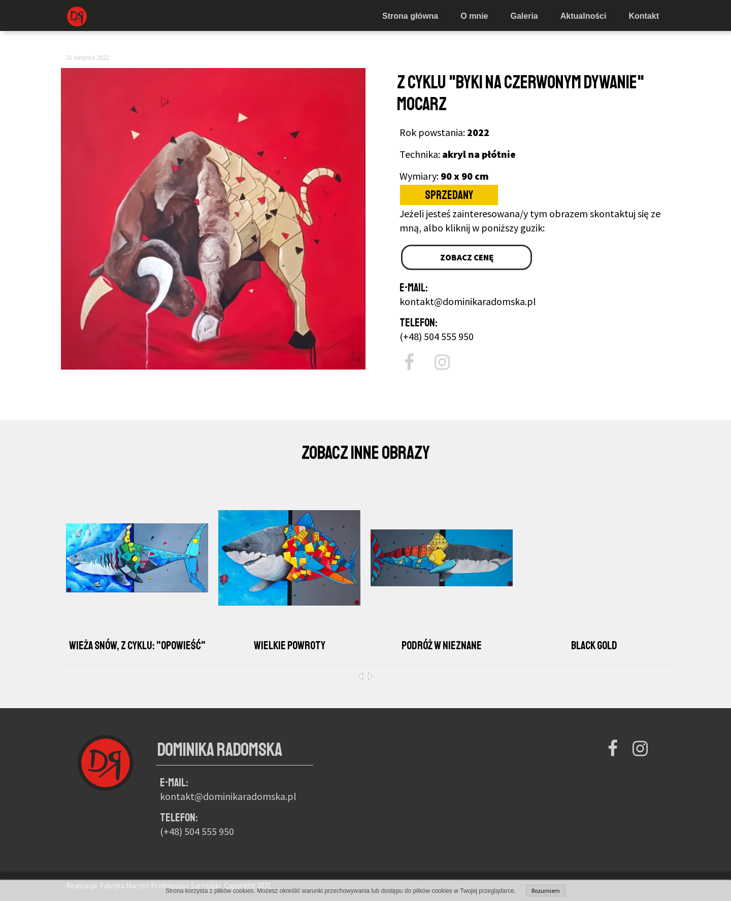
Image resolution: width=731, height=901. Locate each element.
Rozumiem (545, 890)
